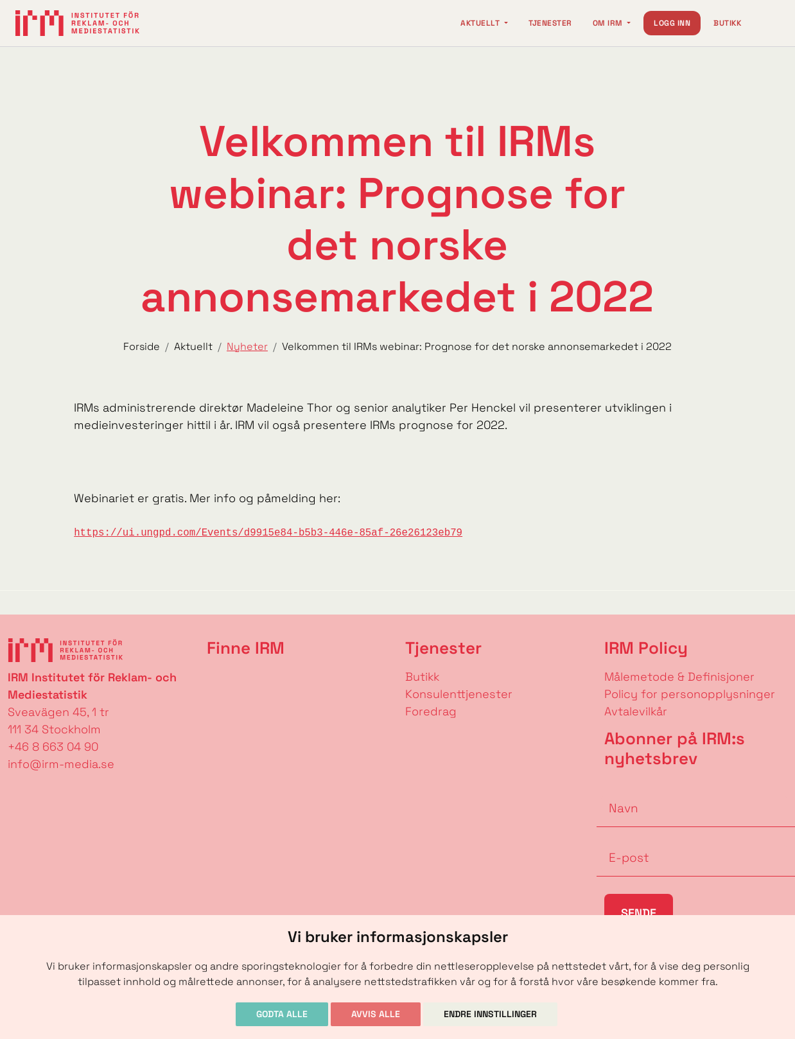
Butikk (727, 23)
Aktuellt (481, 23)
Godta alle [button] (282, 1014)
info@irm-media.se (61, 763)
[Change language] (767, 23)
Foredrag (431, 711)
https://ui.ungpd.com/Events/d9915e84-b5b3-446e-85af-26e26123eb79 (268, 533)
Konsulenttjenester (458, 693)
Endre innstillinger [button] (490, 1014)
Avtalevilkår (635, 711)
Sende (638, 912)
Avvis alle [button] (375, 1014)
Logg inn (672, 23)
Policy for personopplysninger (689, 693)
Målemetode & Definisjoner (679, 676)
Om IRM (609, 23)
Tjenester (550, 23)
